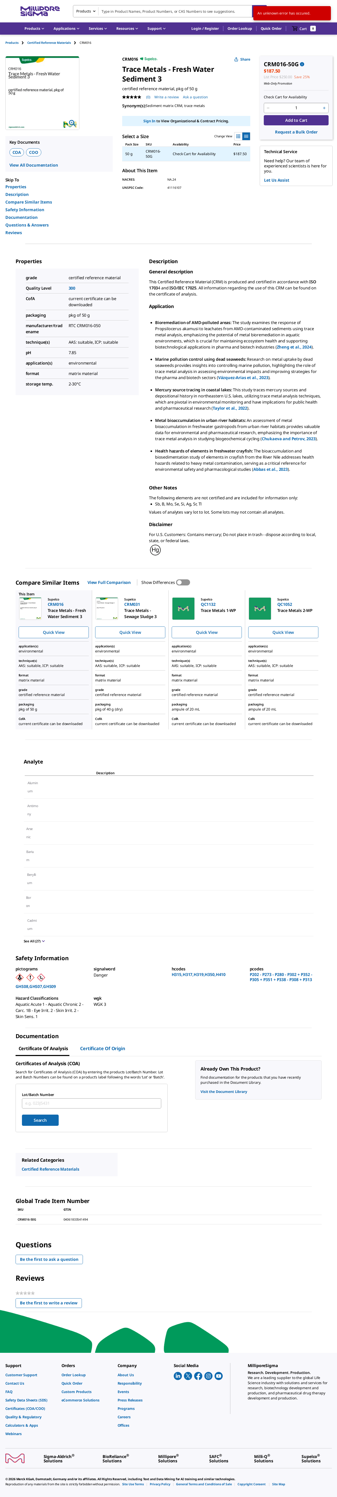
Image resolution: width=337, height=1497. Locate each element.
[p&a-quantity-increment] (324, 108)
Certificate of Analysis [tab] (43, 1048)
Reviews (13, 232)
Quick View (53, 632)
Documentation (21, 217)
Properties (15, 187)
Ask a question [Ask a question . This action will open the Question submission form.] (195, 97)
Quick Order (271, 28)
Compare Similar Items (28, 202)
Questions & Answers (27, 225)
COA (17, 152)
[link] (30, 1374)
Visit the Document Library (224, 1091)
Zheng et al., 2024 (294, 347)
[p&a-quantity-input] (296, 108)
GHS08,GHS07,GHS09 (36, 986)
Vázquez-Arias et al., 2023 (243, 377)
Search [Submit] (40, 1120)
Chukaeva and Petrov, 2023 (289, 439)
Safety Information (24, 209)
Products (12, 43)
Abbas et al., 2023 (270, 469)
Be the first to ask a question (49, 1259)
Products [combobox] (83, 11)
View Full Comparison (109, 582)
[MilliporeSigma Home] (40, 11)
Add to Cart (296, 120)
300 (72, 288)
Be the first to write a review (51, 1304)
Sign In (149, 120)
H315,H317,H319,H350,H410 (199, 974)
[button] (205, 28)
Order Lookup (240, 28)
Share (242, 59)
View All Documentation (33, 165)
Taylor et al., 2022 (230, 408)
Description (17, 194)
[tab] (16, 43)
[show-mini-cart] (304, 28)
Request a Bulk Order (296, 132)
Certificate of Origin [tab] (102, 1048)
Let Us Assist (276, 180)
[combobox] (170, 11)
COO (33, 152)
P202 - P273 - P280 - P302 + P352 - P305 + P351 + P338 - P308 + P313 (281, 977)
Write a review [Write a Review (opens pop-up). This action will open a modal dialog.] (166, 97)
